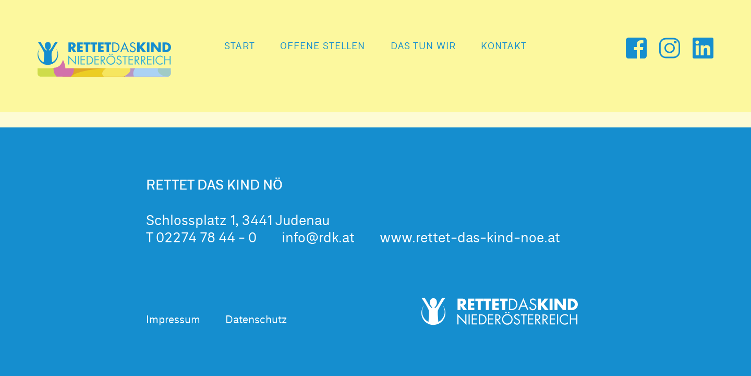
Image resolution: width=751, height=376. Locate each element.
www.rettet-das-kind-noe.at (470, 238)
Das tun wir (423, 46)
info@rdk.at (318, 238)
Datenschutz (256, 320)
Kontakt (504, 46)
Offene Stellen (323, 46)
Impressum (173, 320)
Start (239, 46)
